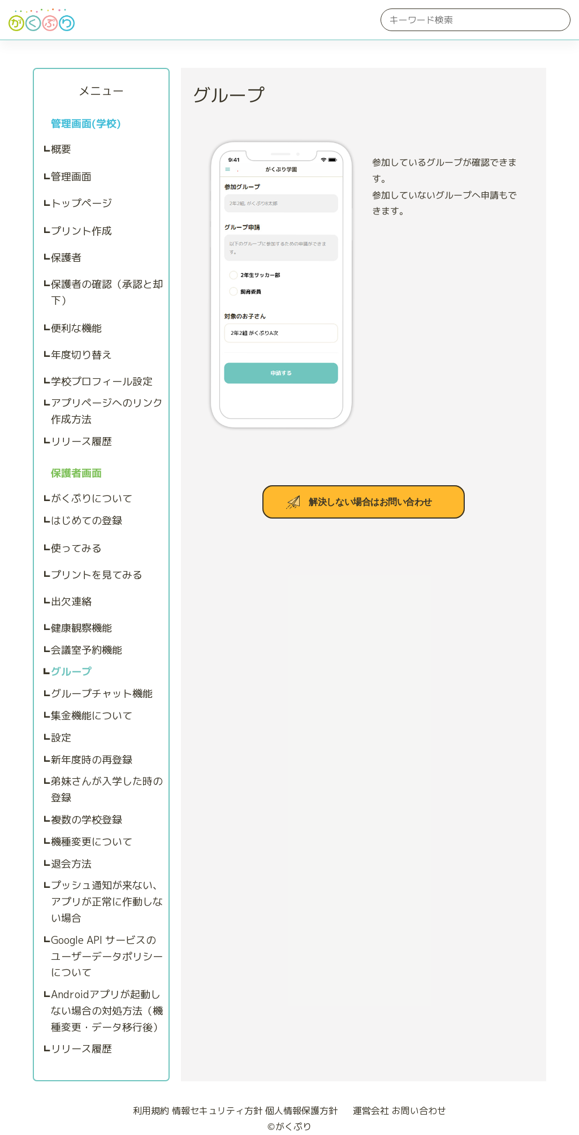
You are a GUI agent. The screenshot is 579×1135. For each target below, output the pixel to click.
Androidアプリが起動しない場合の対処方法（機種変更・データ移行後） (107, 1010)
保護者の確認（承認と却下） (107, 292)
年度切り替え (81, 355)
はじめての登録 (86, 520)
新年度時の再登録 (91, 760)
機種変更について (91, 842)
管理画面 (71, 177)
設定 (61, 738)
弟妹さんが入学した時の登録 (107, 789)
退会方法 (71, 864)
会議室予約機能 (86, 650)
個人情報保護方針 (301, 1110)
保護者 (66, 258)
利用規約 (151, 1110)
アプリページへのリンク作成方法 (107, 411)
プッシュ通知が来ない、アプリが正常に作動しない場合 (107, 901)
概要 (61, 149)
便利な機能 (76, 328)
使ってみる (76, 548)
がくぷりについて (91, 498)
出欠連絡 (71, 601)
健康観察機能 (81, 628)
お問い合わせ (419, 1110)
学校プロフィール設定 (102, 381)
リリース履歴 (81, 441)
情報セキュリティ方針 (217, 1110)
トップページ (81, 203)
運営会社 (366, 1110)
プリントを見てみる (96, 575)
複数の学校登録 (86, 820)
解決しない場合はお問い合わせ (370, 502)
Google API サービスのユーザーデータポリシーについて (107, 956)
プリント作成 (81, 231)
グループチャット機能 (102, 694)
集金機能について (91, 716)
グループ (71, 671)
